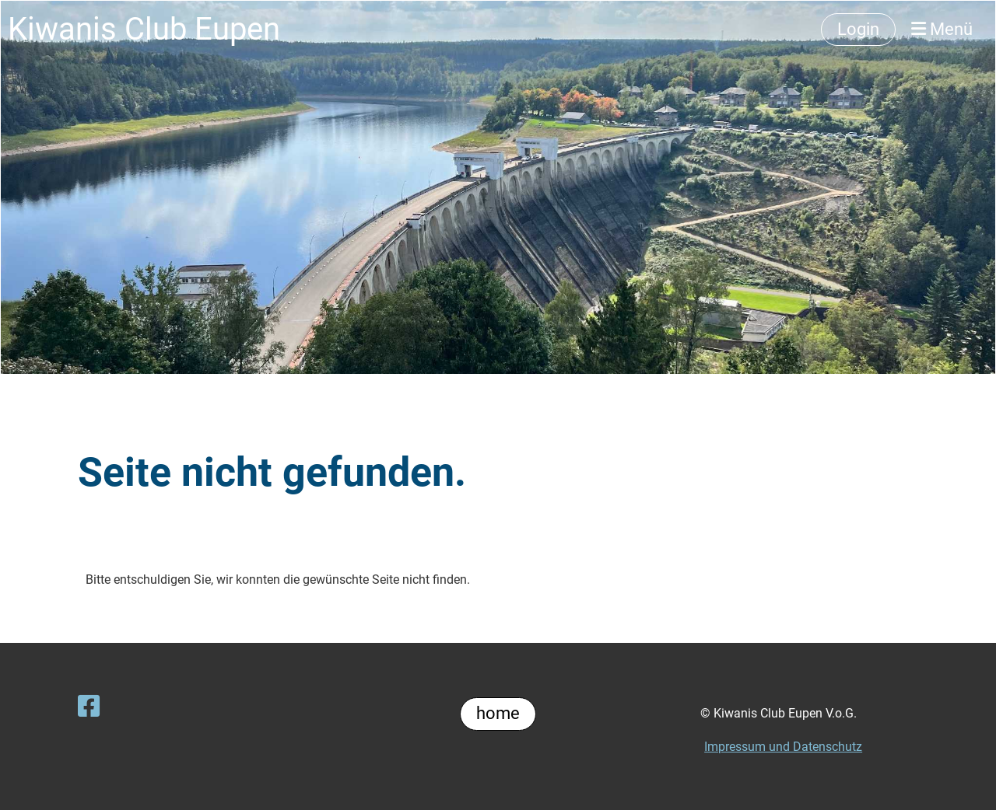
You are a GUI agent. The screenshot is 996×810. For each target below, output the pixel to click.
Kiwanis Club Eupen (144, 29)
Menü (942, 29)
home (498, 713)
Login (858, 29)
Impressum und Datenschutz (783, 746)
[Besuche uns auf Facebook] (89, 706)
